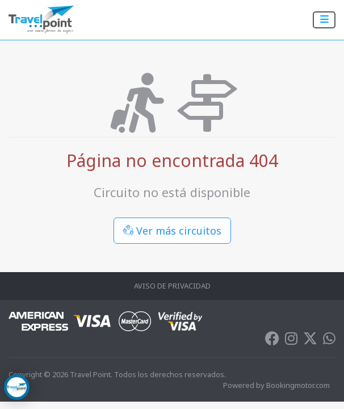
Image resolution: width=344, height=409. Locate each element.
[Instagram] (291, 341)
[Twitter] (310, 341)
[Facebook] (272, 341)
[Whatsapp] (329, 341)
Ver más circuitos (172, 230)
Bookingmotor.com (298, 385)
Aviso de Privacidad (172, 286)
